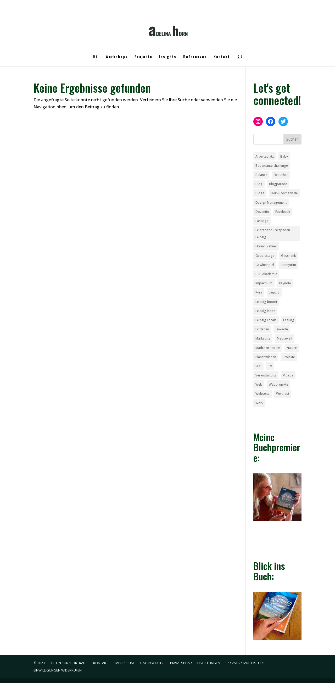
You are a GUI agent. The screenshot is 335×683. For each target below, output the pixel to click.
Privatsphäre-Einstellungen (195, 662)
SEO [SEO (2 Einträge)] (258, 366)
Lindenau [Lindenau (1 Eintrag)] (262, 329)
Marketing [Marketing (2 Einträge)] (262, 338)
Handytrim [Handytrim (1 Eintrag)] (288, 265)
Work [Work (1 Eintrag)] (259, 403)
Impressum (124, 662)
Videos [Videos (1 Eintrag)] (288, 375)
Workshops (117, 57)
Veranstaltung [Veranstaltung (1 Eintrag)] (265, 375)
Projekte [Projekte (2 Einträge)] (289, 357)
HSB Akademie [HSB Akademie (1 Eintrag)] (266, 274)
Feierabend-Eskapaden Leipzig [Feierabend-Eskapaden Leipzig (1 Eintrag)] (272, 233)
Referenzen (195, 57)
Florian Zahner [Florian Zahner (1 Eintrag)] (266, 246)
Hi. (96, 57)
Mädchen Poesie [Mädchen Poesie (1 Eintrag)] (267, 348)
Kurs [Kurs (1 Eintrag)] (258, 292)
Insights (167, 57)
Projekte (143, 57)
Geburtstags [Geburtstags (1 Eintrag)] (265, 255)
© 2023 (39, 662)
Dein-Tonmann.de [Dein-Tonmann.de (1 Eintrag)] (284, 193)
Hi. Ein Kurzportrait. (69, 662)
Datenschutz (152, 662)
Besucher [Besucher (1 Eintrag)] (281, 175)
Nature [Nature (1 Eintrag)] (292, 348)
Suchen (292, 139)
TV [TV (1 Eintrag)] (270, 366)
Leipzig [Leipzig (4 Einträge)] (274, 292)
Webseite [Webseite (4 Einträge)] (262, 393)
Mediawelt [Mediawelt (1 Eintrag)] (284, 338)
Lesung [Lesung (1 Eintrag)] (288, 320)
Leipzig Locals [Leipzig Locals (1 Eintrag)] (266, 320)
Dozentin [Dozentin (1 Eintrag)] (262, 211)
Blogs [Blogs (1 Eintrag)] (259, 193)
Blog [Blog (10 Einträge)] (259, 184)
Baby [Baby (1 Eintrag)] (284, 156)
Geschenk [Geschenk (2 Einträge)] (288, 255)
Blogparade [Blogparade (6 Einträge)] (278, 184)
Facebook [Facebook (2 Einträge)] (282, 211)
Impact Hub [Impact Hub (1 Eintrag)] (263, 283)
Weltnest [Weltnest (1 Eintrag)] (282, 393)
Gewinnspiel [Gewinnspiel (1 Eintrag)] (264, 265)
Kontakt (222, 57)
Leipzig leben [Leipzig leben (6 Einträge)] (265, 311)
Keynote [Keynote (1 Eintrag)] (285, 283)
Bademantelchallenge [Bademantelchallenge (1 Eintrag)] (271, 165)
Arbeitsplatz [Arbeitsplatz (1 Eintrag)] (264, 156)
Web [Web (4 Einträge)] (258, 384)
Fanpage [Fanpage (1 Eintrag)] (262, 221)
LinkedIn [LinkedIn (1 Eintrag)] (282, 329)
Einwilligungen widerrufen (58, 670)
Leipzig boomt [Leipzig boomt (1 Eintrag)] (266, 301)
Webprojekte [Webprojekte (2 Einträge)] (278, 384)
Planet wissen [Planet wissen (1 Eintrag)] (265, 357)
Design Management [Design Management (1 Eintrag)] (271, 202)
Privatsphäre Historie (246, 662)
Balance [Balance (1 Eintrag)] (261, 175)
